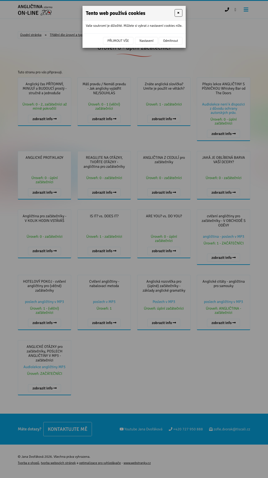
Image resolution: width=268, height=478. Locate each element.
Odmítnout (170, 41)
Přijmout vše (118, 41)
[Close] (178, 13)
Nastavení (146, 41)
